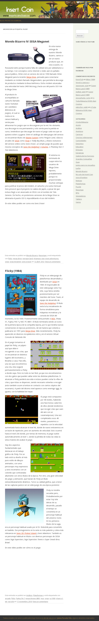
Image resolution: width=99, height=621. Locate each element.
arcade (8, 598)
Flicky (27, 141)
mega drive (17, 258)
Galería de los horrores (85, 156)
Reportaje (42, 255)
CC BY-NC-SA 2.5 (48, 618)
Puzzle (78, 187)
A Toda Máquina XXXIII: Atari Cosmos (86, 101)
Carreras (79, 134)
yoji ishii (11, 601)
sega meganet (15, 261)
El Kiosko (79, 150)
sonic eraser (26, 261)
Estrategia (80, 153)
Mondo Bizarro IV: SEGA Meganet (27, 41)
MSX (53, 318)
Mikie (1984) (90, 79)
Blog (2, 21)
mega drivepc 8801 (33, 598)
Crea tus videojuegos (84, 137)
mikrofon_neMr (82, 107)
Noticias (79, 180)
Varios (78, 202)
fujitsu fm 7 (20, 598)
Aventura (79, 131)
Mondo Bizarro (32, 255)
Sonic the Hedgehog (31, 147)
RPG (77, 193)
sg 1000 (52, 598)
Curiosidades (81, 140)
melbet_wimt (81, 92)
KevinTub (79, 79)
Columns (44, 147)
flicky (10, 258)
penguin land (28, 258)
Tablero (79, 199)
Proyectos (9, 21)
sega (7, 261)
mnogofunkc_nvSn (83, 98)
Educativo (79, 147)
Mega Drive (31, 77)
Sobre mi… (18, 21)
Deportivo (80, 143)
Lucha (78, 168)
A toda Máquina (82, 122)
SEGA (17, 141)
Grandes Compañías (84, 159)
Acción (78, 125)
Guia (78, 162)
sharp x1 (59, 598)
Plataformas (38, 595)
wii (6, 601)
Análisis (29, 595)
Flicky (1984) (13, 271)
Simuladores (81, 196)
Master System (32, 137)
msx (42, 598)
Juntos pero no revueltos (85, 165)
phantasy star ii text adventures (46, 258)
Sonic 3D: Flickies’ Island (26, 533)
